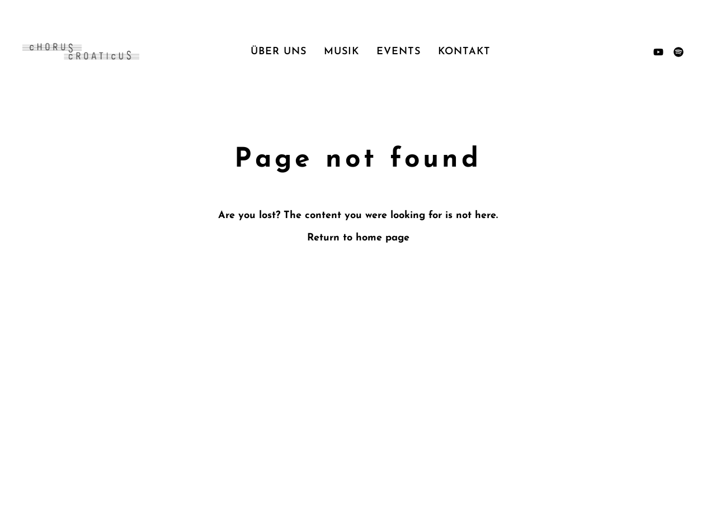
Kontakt (464, 51)
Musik (341, 51)
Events (398, 51)
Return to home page (358, 238)
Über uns (279, 51)
